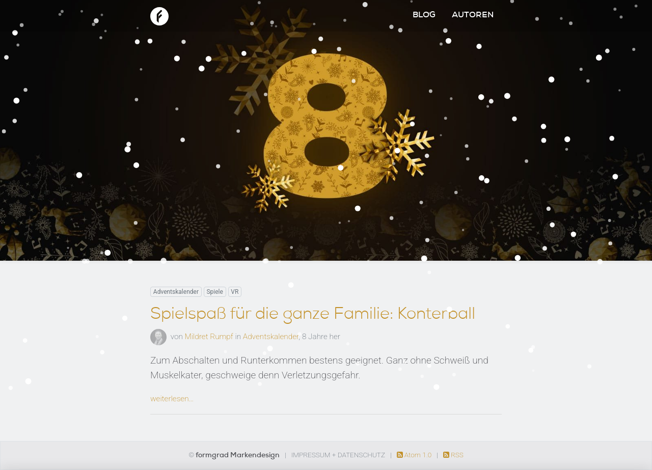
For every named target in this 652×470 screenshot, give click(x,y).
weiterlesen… (172, 398)
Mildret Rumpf (209, 336)
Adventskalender (176, 291)
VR (234, 291)
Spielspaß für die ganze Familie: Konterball (312, 315)
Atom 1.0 (415, 455)
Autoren (473, 16)
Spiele (214, 291)
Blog (424, 16)
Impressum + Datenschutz (338, 455)
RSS (453, 455)
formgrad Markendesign (238, 455)
